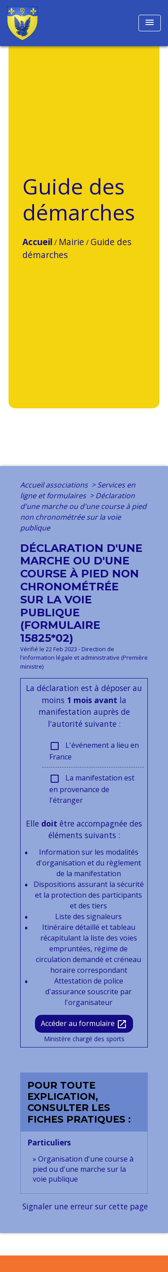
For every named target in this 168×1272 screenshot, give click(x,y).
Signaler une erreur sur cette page (85, 1206)
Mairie (71, 242)
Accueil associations (55, 485)
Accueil (37, 242)
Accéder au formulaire (84, 1024)
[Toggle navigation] (149, 23)
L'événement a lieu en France (94, 751)
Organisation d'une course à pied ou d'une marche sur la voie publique (83, 1169)
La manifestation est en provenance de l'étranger (91, 789)
